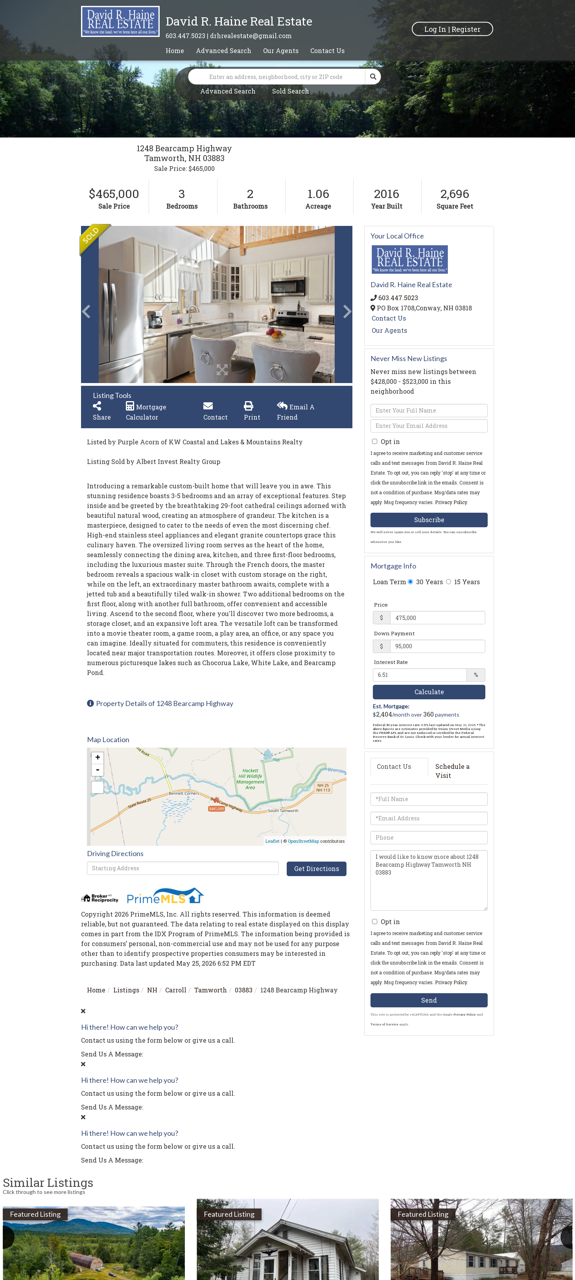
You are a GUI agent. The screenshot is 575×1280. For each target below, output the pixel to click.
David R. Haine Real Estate (239, 21)
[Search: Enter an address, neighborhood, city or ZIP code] (276, 76)
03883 (243, 990)
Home (96, 990)
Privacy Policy (451, 502)
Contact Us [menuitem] (327, 50)
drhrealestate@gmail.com (251, 35)
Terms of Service (384, 1024)
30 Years (425, 582)
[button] (373, 76)
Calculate (429, 692)
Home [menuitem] (175, 50)
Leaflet (272, 841)
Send (429, 1000)
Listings (126, 990)
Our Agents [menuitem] (281, 50)
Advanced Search (228, 91)
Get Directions (316, 868)
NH (152, 990)
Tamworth (210, 990)
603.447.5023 (185, 35)
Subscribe (429, 519)
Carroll (175, 990)
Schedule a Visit (452, 770)
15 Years (463, 582)
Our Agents (389, 330)
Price (381, 604)
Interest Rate (391, 662)
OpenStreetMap (303, 841)
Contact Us (389, 318)
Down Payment (394, 633)
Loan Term (389, 582)
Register (466, 28)
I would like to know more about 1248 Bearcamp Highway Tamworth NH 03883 (429, 880)
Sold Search (290, 91)
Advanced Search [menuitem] (223, 50)
